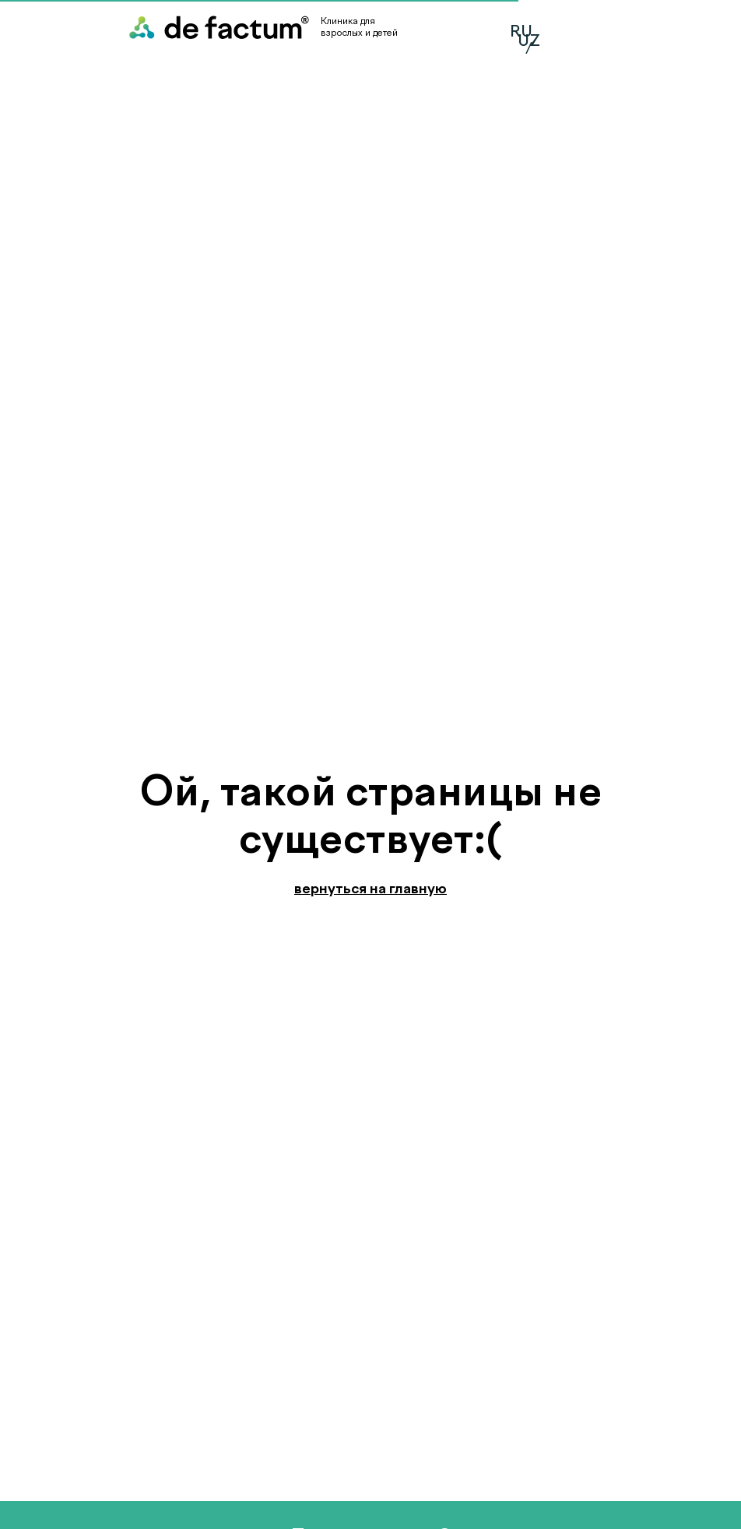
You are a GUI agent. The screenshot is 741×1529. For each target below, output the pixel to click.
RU (521, 31)
